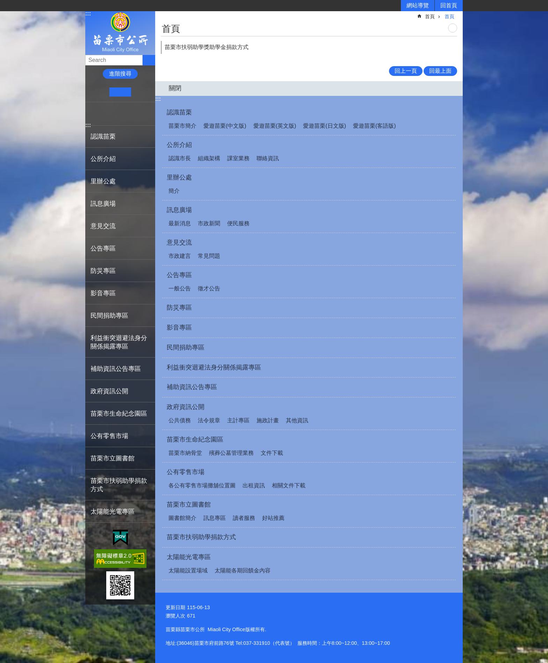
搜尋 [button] (149, 60)
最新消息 (179, 223)
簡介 (174, 191)
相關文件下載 (288, 485)
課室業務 (238, 158)
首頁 (430, 16)
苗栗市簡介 (182, 126)
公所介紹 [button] (103, 158)
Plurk (104, 113)
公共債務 (179, 420)
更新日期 (175, 607)
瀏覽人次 (175, 616)
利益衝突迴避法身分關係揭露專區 (119, 342)
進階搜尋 (120, 74)
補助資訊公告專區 (116, 368)
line (125, 113)
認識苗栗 (179, 112)
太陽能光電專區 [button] (113, 511)
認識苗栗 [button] (103, 136)
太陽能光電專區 (189, 556)
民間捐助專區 (109, 315)
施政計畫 (268, 420)
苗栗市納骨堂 (185, 453)
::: (88, 13)
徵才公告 (209, 288)
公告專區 (179, 274)
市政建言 (179, 256)
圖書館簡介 (182, 518)
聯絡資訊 (268, 158)
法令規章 (209, 420)
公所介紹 (179, 144)
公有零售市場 (185, 471)
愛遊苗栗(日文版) (324, 126)
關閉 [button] (175, 88)
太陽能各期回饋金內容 (243, 570)
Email (136, 113)
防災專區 (103, 270)
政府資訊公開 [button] (109, 391)
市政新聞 (209, 223)
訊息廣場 (179, 209)
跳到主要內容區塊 (3, 3)
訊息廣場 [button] (103, 203)
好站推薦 (273, 518)
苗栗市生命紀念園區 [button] (119, 413)
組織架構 (209, 158)
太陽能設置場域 (188, 570)
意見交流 (179, 242)
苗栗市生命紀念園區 (195, 439)
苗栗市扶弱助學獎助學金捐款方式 (206, 47)
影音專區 (103, 293)
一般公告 (179, 288)
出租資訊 (254, 485)
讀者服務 (244, 518)
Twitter (114, 113)
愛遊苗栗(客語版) (374, 126)
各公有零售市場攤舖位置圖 (202, 485)
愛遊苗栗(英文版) (274, 126)
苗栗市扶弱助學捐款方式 (119, 485)
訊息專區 (214, 518)
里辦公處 (179, 177)
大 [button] (141, 92)
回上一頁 (406, 71)
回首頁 (448, 5)
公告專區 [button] (103, 248)
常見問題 (209, 256)
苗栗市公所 (120, 32)
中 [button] (120, 92)
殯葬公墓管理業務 (231, 453)
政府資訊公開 (185, 406)
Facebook (93, 113)
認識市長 (179, 158)
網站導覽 (417, 5)
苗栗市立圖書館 (189, 504)
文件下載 (272, 453)
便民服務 (238, 223)
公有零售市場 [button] (109, 435)
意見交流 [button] (103, 226)
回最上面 (440, 71)
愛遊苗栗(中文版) (224, 126)
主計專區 (238, 420)
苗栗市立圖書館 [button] (113, 458)
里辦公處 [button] (103, 181)
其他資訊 (297, 420)
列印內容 (452, 28)
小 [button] (98, 92)
